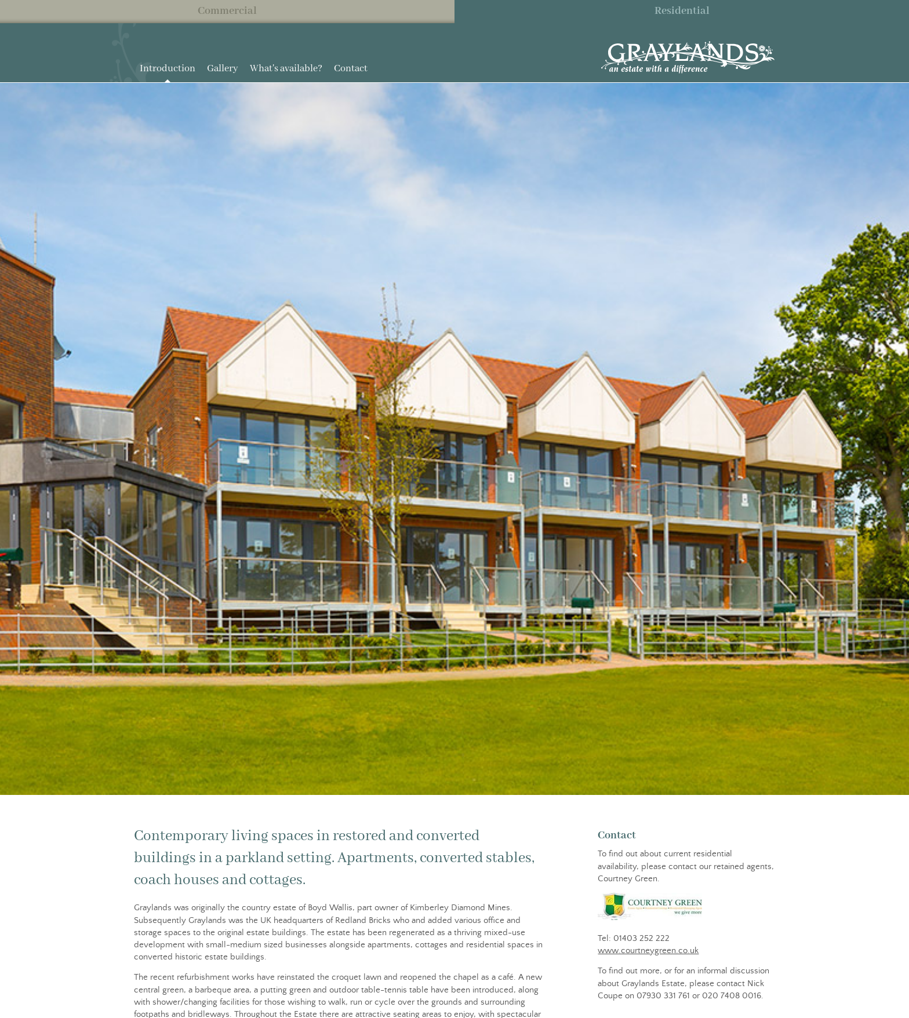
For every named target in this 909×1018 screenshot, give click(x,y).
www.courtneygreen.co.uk (648, 950)
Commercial (227, 11)
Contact (351, 69)
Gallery (222, 69)
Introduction (167, 69)
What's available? (286, 69)
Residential (682, 11)
